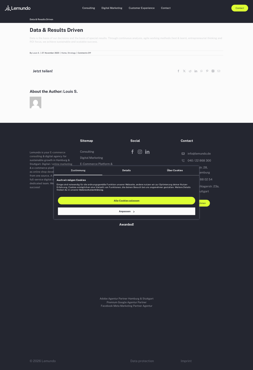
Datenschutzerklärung (91, 182)
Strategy (72, 53)
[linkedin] (147, 152)
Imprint (186, 361)
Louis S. (36, 53)
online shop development (48, 171)
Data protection (142, 361)
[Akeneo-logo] (62, 285)
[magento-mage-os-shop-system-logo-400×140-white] (151, 270)
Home (64, 53)
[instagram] (140, 152)
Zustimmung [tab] (78, 162)
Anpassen (126, 203)
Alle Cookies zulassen (126, 193)
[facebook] (132, 152)
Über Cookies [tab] (175, 162)
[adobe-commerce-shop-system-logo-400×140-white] (199, 270)
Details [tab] (126, 162)
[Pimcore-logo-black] (126, 287)
